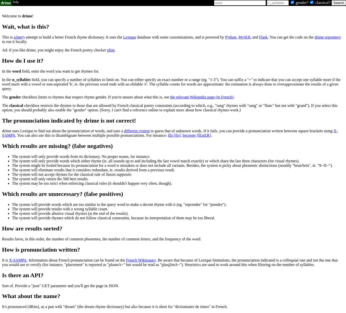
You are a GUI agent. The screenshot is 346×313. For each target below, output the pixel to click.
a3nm (18, 37)
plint (111, 50)
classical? (320, 2)
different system (137, 131)
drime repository (328, 37)
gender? (300, 2)
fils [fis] (174, 135)
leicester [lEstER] (197, 135)
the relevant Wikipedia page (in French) (202, 97)
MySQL (244, 37)
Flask (263, 37)
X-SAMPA (18, 260)
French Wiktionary (141, 260)
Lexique (129, 37)
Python (230, 37)
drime (6, 3)
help (16, 2)
